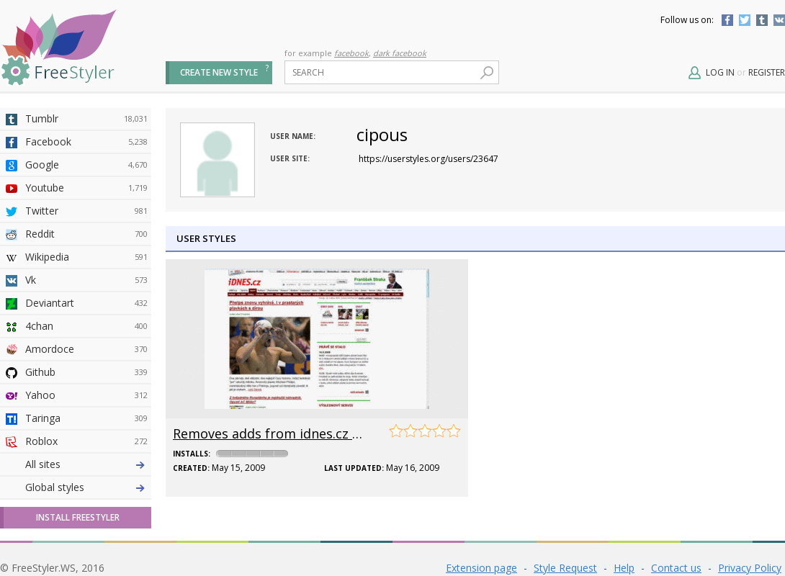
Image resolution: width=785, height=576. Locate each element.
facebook (351, 53)
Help (624, 568)
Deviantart (86, 303)
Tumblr (762, 20)
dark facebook (399, 53)
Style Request (565, 568)
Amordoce (86, 349)
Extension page (481, 568)
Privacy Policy (749, 568)
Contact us (676, 568)
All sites (42, 464)
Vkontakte (779, 20)
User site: (290, 158)
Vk (86, 280)
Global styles (54, 487)
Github (86, 372)
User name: (292, 136)
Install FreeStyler (78, 517)
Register (766, 72)
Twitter (744, 20)
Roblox (86, 441)
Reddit (86, 234)
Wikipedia (86, 257)
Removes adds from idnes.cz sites (277, 433)
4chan (86, 326)
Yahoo (86, 395)
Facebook (727, 20)
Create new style (219, 72)
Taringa (86, 418)
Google (86, 165)
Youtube (86, 188)
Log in (720, 72)
